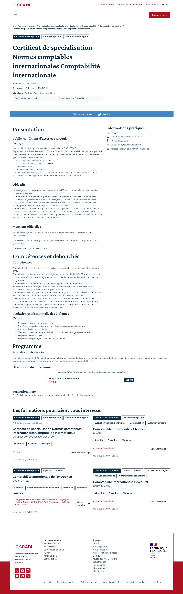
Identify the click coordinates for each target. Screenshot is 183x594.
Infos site (48, 582)
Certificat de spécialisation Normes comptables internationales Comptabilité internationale (47, 431)
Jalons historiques (52, 544)
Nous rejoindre (100, 547)
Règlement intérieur (66, 582)
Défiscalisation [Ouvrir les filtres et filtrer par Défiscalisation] (137, 423)
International (99, 565)
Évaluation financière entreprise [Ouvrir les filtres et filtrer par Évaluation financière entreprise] (110, 423)
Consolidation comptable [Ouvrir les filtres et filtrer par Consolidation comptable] (26, 36)
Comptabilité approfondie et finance (119, 429)
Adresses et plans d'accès (105, 553)
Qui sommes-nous (52, 540)
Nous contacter (100, 550)
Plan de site (98, 571)
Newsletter (157, 582)
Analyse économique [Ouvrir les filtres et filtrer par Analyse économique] (105, 476)
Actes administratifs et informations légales (101, 582)
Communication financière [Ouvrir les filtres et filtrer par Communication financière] (132, 476)
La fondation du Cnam (54, 550)
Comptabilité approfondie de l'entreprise (42, 477)
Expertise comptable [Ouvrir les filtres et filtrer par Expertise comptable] (133, 417)
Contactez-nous (159, 15)
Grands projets (50, 559)
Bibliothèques (99, 562)
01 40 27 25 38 (121, 141)
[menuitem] (107, 4)
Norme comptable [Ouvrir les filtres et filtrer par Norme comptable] (52, 36)
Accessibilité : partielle (136, 582)
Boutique (97, 556)
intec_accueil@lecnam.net (129, 145)
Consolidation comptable (110, 26)
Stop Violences (100, 568)
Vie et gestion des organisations (52, 26)
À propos (97, 540)
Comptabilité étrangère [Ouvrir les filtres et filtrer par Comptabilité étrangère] (76, 36)
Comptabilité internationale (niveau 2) (120, 482)
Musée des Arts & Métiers (105, 559)
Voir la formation (78, 452)
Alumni (47, 553)
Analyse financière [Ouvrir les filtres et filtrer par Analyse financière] (157, 423)
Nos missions (50, 547)
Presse (96, 544)
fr (13, 26)
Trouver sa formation (26, 26)
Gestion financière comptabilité (83, 26)
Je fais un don (50, 556)
